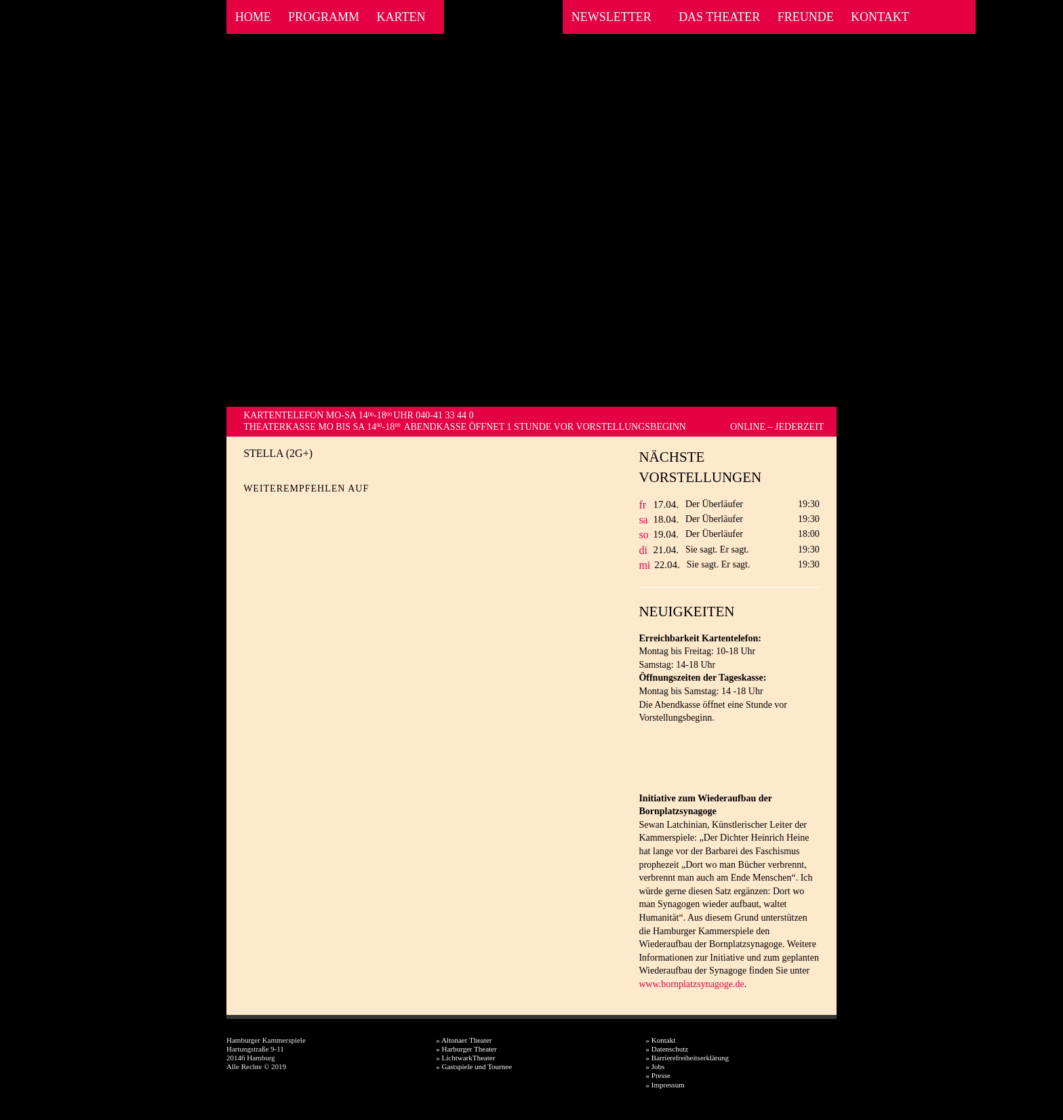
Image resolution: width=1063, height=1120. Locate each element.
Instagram (949, 17)
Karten (400, 17)
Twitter (277, 510)
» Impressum (665, 1085)
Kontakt (880, 17)
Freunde (806, 17)
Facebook (931, 17)
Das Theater (719, 17)
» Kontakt (661, 1040)
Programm (323, 17)
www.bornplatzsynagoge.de (691, 984)
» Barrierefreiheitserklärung (687, 1058)
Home (253, 17)
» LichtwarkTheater (465, 1058)
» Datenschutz (667, 1049)
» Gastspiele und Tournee (474, 1066)
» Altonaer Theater (464, 1040)
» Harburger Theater (466, 1049)
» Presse (658, 1075)
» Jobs (655, 1066)
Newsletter (611, 17)
